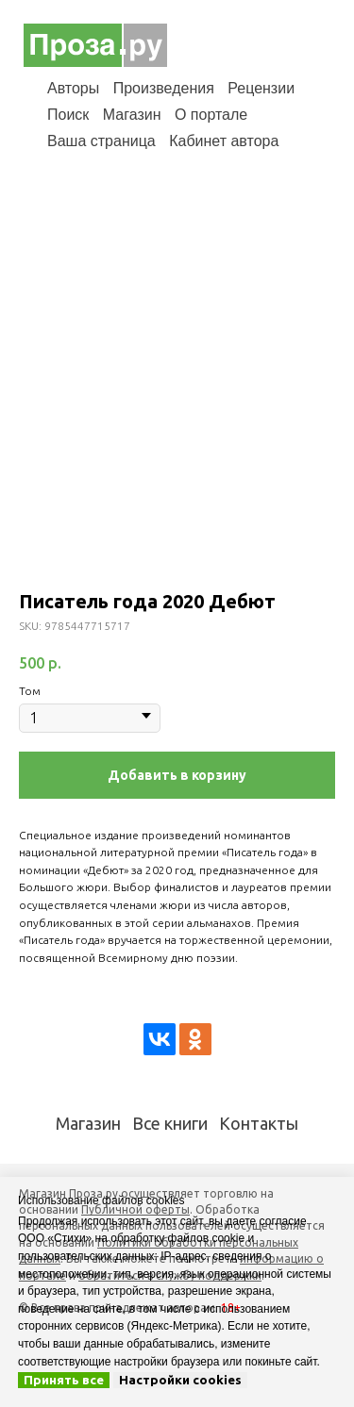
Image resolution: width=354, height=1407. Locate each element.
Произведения (163, 88)
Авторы (73, 88)
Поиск (68, 115)
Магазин (132, 115)
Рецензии (261, 88)
